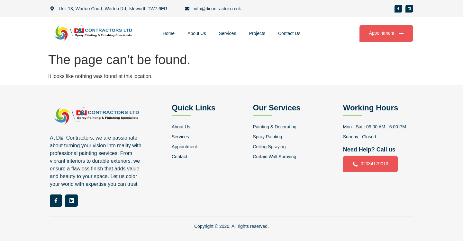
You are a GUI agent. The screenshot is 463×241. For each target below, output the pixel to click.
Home (169, 33)
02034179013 (370, 164)
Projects (257, 33)
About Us (196, 33)
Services (227, 33)
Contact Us (289, 33)
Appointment (386, 33)
